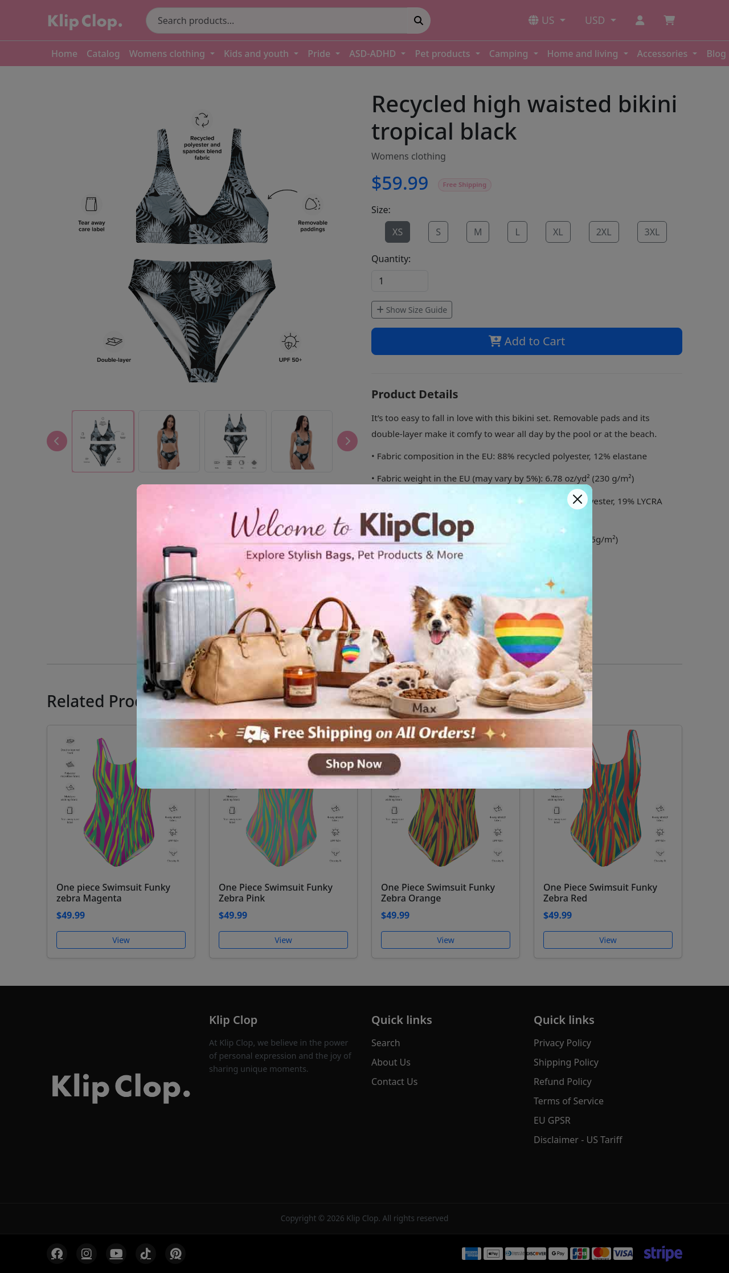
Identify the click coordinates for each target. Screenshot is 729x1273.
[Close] (577, 499)
